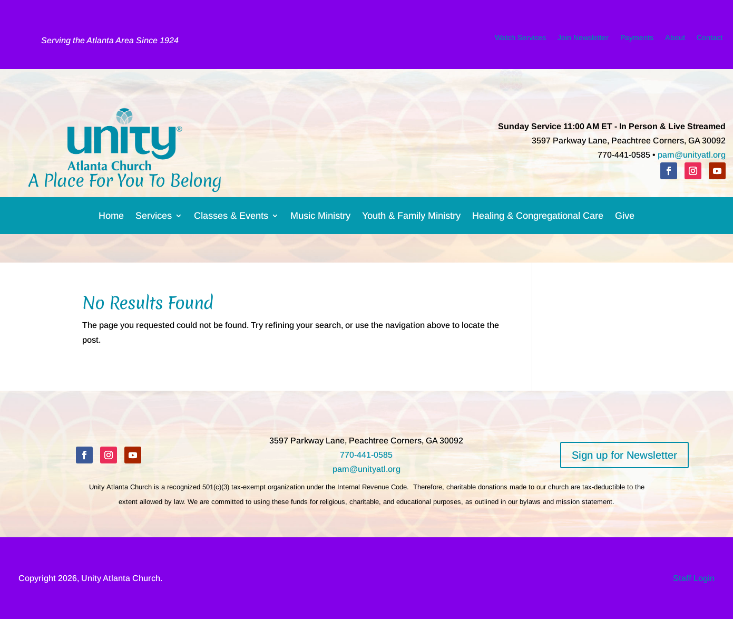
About (675, 39)
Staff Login (694, 578)
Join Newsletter (583, 39)
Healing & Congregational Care (537, 218)
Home (111, 218)
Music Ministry (320, 218)
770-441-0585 (366, 454)
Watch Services (520, 39)
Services (153, 218)
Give (624, 218)
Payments (636, 39)
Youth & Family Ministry (411, 218)
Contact (709, 39)
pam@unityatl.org (692, 154)
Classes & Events (231, 218)
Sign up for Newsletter (624, 455)
